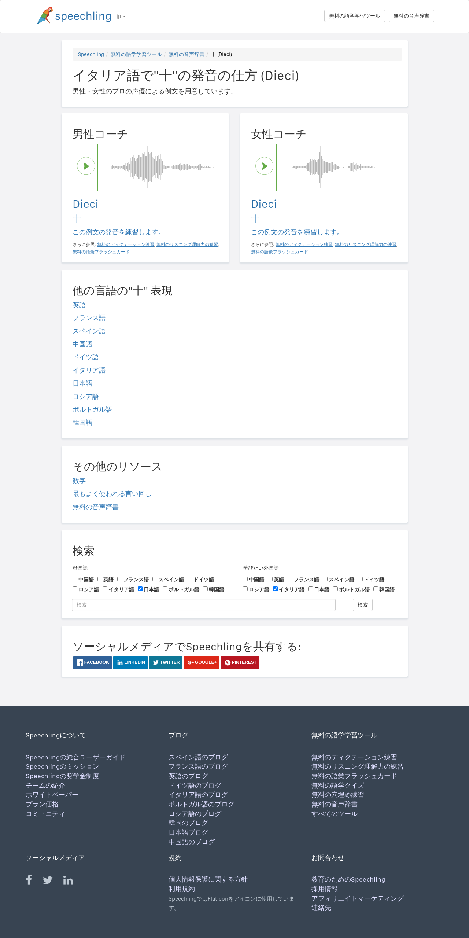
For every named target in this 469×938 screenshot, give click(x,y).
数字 (79, 481)
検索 (363, 605)
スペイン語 (89, 331)
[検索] (204, 605)
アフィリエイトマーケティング (357, 898)
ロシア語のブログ (195, 813)
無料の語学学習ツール (354, 16)
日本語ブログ (188, 832)
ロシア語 (86, 396)
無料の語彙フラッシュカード (354, 776)
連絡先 (321, 907)
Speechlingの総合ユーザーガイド (76, 757)
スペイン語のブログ (198, 757)
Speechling (91, 54)
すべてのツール (334, 813)
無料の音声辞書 (411, 16)
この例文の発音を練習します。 (119, 232)
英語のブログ (188, 776)
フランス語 (89, 317)
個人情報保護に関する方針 (208, 879)
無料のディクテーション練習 (354, 757)
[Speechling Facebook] (33, 882)
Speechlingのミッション (62, 766)
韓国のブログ (188, 823)
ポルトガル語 (92, 409)
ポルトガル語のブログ (201, 804)
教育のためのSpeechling (348, 879)
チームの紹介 (45, 785)
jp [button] (121, 16)
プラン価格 (42, 804)
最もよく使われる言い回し (112, 493)
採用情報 (324, 889)
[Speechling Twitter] (52, 882)
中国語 (82, 344)
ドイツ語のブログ (195, 785)
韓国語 (82, 422)
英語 (79, 305)
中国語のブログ (192, 842)
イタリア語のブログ (198, 794)
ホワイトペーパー (52, 794)
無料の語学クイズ (337, 785)
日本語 (82, 383)
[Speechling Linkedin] (72, 882)
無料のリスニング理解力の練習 (357, 766)
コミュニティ (45, 813)
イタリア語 (89, 370)
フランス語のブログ (198, 766)
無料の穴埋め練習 (337, 794)
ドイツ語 (86, 357)
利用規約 (182, 889)
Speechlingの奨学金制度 (62, 776)
